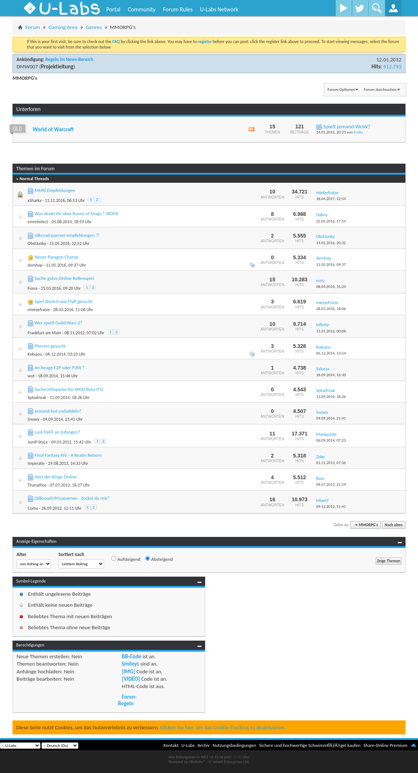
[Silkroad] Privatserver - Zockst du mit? (72, 498)
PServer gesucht (50, 346)
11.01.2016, (331, 331)
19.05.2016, (331, 243)
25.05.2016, (331, 221)
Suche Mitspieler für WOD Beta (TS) (69, 389)
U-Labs (188, 745)
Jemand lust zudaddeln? (58, 411)
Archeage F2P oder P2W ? (60, 367)
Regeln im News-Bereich (69, 59)
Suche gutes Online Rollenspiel (64, 278)
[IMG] (128, 671)
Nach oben (394, 525)
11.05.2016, (331, 264)
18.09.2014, (331, 375)
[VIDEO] (131, 679)
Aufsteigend (125, 559)
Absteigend (159, 559)
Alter (21, 554)
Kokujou (35, 354)
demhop (35, 265)
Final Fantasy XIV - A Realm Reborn (68, 455)
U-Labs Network (219, 9)
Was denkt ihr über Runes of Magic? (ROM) (76, 213)
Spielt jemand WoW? (346, 126)
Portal (113, 9)
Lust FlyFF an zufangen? (57, 432)
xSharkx (35, 200)
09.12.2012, (331, 506)
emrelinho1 (38, 221)
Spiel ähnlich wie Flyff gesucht (63, 301)
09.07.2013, (331, 484)
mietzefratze (39, 309)
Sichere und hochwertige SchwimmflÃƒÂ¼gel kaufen (310, 745)
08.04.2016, (331, 286)
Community (142, 9)
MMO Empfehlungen (55, 190)
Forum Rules (178, 9)
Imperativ (36, 463)
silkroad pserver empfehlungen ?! (67, 235)
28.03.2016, (331, 308)
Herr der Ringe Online (55, 477)
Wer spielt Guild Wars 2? (58, 322)
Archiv (203, 745)
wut (31, 375)
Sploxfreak (37, 397)
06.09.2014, (331, 440)
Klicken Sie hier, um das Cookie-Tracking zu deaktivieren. (223, 727)
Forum (32, 27)
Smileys (130, 663)
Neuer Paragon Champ (56, 257)
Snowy (33, 419)
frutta (358, 132)
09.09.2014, (331, 418)
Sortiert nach (71, 554)
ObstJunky (37, 243)
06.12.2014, (331, 353)
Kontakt (171, 745)
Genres (94, 27)
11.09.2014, (331, 396)
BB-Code (131, 656)
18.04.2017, (331, 198)
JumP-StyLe (38, 442)
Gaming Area (63, 27)
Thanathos (37, 485)
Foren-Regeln (127, 700)
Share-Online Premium (385, 745)
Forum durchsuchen (380, 89)
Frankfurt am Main (44, 332)
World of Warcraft (53, 129)
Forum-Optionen (341, 89)
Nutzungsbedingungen (234, 745)
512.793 (392, 66)
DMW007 (27, 66)
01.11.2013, (331, 462)
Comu (33, 508)
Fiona (32, 288)
